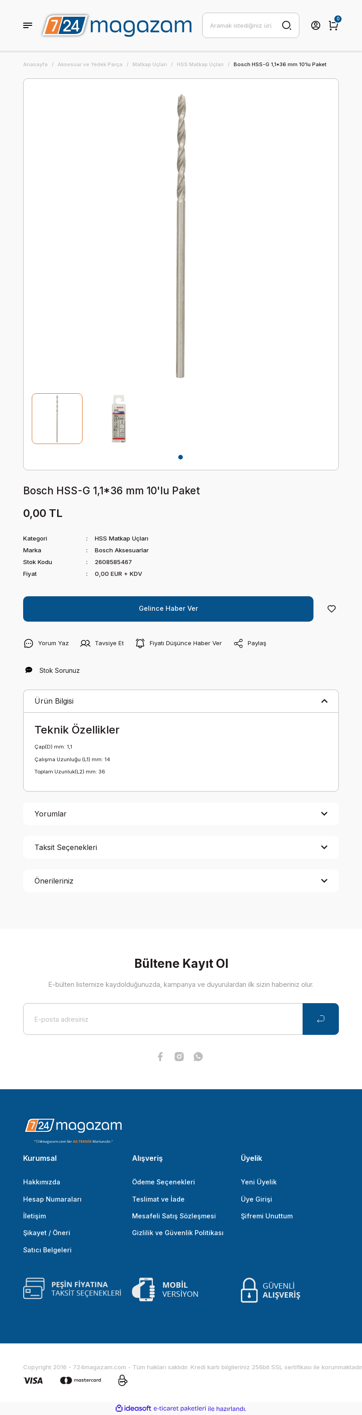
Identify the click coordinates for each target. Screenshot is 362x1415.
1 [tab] (180, 457)
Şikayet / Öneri (46, 1232)
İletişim (34, 1216)
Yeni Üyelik (259, 1182)
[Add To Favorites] (331, 609)
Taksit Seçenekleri (65, 847)
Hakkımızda (41, 1182)
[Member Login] (315, 25)
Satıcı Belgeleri (47, 1250)
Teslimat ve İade (158, 1199)
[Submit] (321, 1019)
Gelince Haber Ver (168, 608)
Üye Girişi (256, 1199)
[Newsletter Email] (181, 1019)
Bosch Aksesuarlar (122, 550)
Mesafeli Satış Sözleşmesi (174, 1216)
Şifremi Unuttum (267, 1216)
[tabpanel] (57, 418)
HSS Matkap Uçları (121, 538)
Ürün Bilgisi (53, 700)
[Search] (250, 25)
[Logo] (115, 25)
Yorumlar (50, 813)
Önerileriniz (53, 880)
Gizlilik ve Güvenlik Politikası (178, 1232)
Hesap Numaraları (52, 1199)
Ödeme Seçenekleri (163, 1182)
